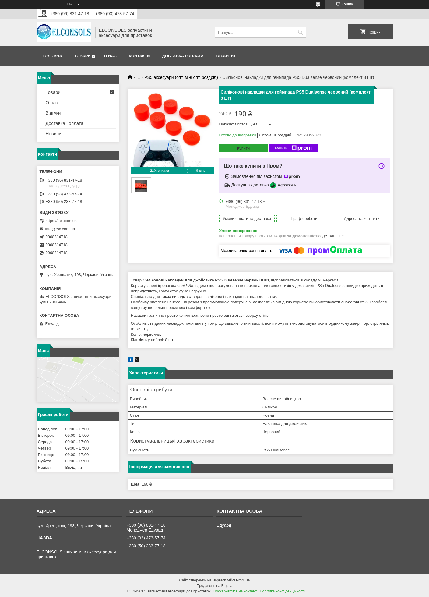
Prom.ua (243, 580)
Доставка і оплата (182, 56)
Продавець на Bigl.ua (214, 586)
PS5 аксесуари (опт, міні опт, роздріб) (181, 77)
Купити (243, 148)
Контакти (139, 56)
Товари (82, 56)
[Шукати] (300, 32)
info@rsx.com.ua (60, 229)
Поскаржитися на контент (235, 591)
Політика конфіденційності (282, 591)
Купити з (293, 148)
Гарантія (225, 56)
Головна (52, 56)
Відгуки (53, 112)
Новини (54, 133)
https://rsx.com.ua (61, 220)
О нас (110, 56)
